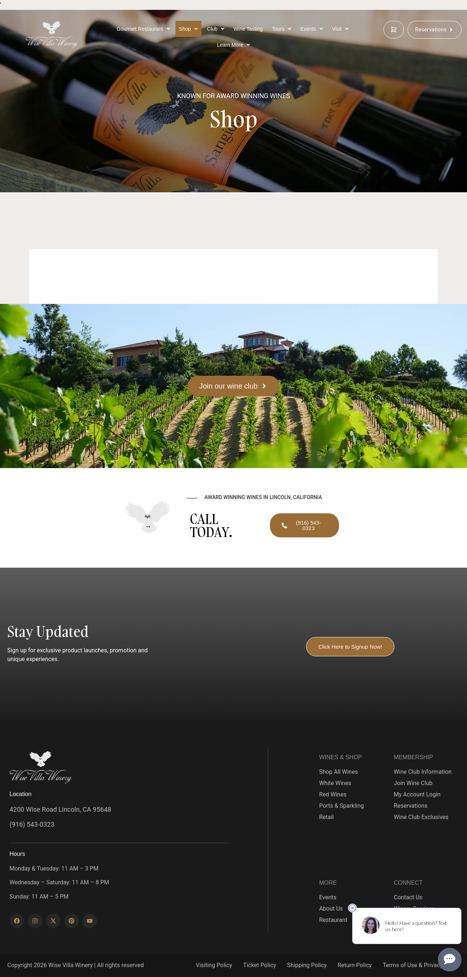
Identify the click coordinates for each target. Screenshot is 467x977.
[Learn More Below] (233, 45)
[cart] (393, 29)
